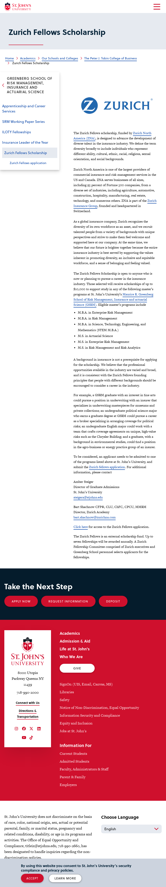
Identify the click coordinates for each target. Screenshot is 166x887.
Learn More (65, 878)
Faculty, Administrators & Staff (84, 769)
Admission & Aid (75, 641)
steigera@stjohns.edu (88, 497)
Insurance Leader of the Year (25, 142)
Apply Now (21, 601)
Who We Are (71, 656)
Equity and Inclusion (76, 723)
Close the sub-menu (53, 153)
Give (77, 668)
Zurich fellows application (107, 467)
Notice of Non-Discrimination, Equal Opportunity (99, 707)
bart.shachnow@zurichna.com (94, 517)
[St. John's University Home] (17, 7)
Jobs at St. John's (73, 731)
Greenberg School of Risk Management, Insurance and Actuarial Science (29, 85)
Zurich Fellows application (28, 163)
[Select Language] (131, 829)
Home (9, 58)
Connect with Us (28, 702)
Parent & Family (72, 777)
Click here (80, 526)
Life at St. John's (75, 649)
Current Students (73, 753)
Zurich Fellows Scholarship (25, 152)
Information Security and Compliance (90, 715)
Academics (27, 58)
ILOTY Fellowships (16, 131)
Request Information (68, 601)
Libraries (67, 692)
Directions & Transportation (27, 713)
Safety (64, 699)
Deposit (113, 601)
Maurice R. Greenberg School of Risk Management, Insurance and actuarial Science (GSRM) (113, 299)
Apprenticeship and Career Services (23, 108)
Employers (68, 784)
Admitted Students (74, 761)
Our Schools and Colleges (60, 58)
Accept (32, 878)
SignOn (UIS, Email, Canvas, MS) (86, 684)
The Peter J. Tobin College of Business (110, 58)
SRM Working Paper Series (23, 121)
